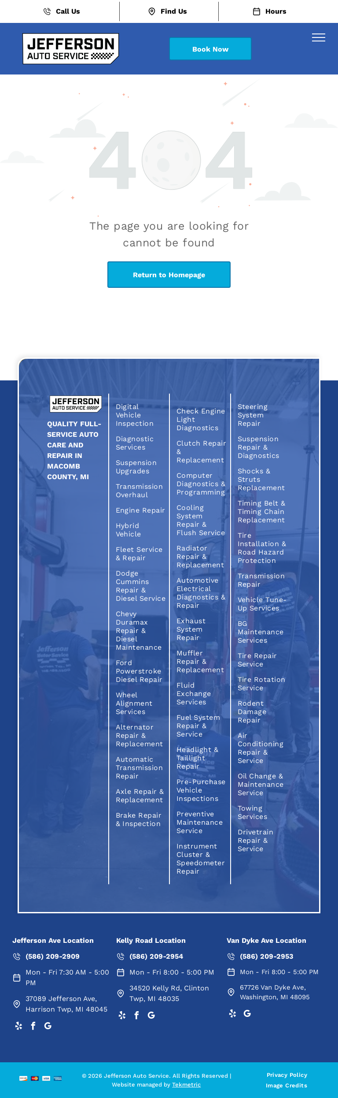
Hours (276, 11)
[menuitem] (141, 415)
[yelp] (18, 1027)
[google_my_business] (47, 1027)
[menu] (318, 37)
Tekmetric (186, 1084)
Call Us (68, 11)
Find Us (174, 11)
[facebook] (33, 1027)
